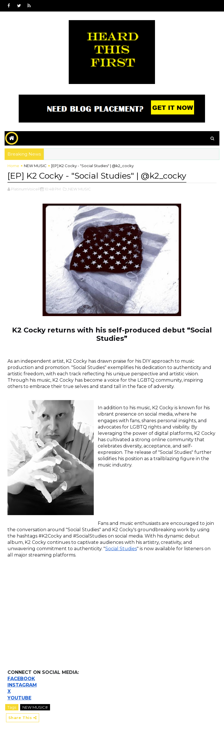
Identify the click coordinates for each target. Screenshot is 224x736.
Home (13, 165)
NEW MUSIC (35, 165)
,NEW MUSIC (79, 188)
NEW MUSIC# (35, 706)
